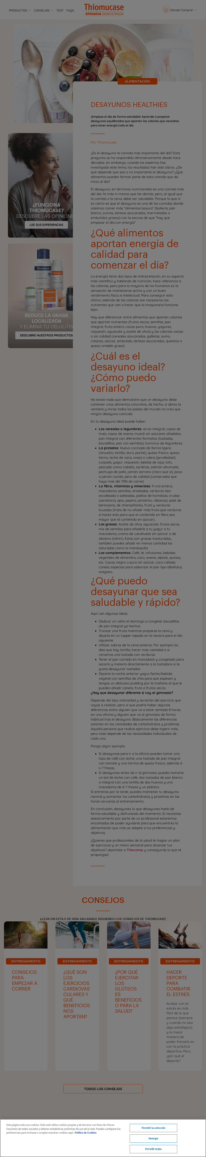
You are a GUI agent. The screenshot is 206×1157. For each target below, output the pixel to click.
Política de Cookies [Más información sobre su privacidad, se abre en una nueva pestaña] (86, 1132)
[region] (103, 1138)
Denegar (153, 1138)
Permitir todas (153, 1148)
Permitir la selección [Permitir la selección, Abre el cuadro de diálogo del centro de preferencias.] (153, 1128)
